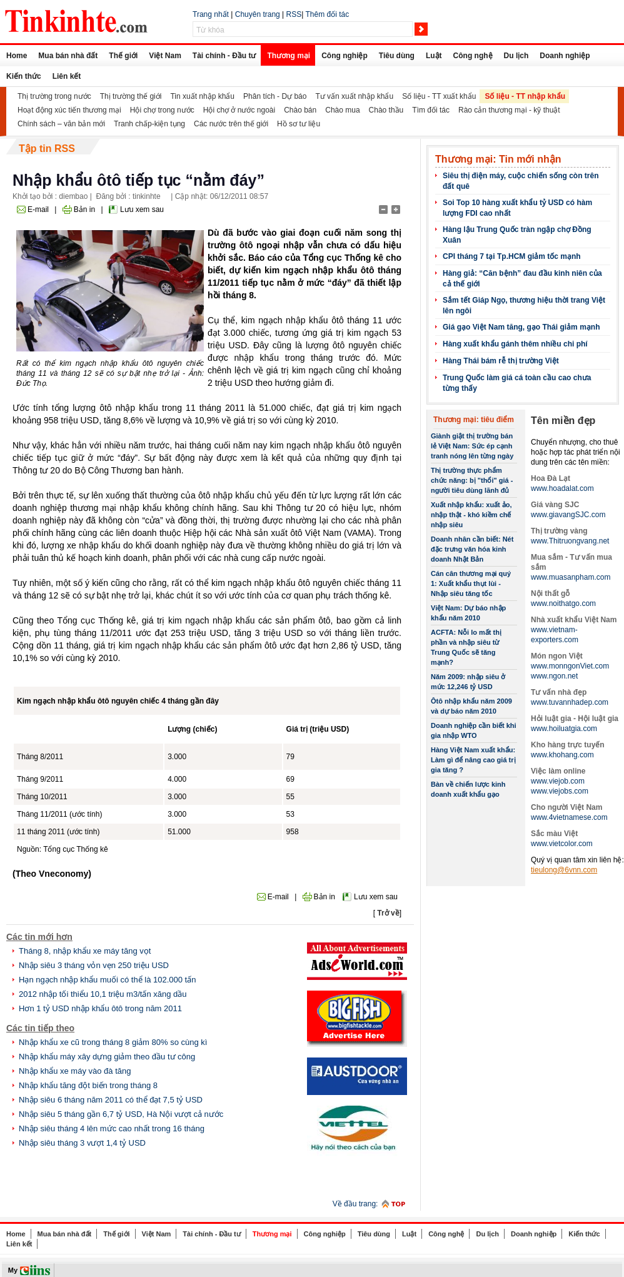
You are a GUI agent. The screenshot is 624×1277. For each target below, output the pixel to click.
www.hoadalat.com (562, 488)
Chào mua (342, 110)
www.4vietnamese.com (569, 817)
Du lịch (516, 55)
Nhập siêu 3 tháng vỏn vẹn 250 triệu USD (94, 965)
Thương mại (288, 55)
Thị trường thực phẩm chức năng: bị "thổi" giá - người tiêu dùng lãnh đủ (472, 480)
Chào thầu (386, 110)
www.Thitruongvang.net (570, 541)
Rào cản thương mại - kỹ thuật (509, 110)
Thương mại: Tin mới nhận (498, 159)
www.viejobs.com (559, 791)
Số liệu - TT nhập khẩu (525, 96)
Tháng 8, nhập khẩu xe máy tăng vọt (85, 951)
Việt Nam (165, 55)
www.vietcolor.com (562, 843)
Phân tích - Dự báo (274, 96)
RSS (294, 14)
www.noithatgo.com (563, 603)
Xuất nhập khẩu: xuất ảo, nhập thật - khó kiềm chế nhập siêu (471, 514)
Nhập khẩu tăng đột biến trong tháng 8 (88, 1085)
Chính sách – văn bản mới (61, 123)
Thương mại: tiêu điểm (473, 419)
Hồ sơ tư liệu (298, 123)
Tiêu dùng (397, 55)
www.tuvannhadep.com (569, 702)
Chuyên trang (257, 14)
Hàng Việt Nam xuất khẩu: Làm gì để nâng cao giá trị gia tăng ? (473, 760)
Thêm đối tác (327, 14)
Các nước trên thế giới (231, 123)
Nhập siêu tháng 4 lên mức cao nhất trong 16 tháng (111, 1128)
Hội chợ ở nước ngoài (239, 110)
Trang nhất (211, 14)
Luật (434, 55)
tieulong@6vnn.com (564, 870)
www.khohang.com (562, 754)
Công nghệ (473, 55)
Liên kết (67, 76)
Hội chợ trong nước (162, 110)
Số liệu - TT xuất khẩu (439, 96)
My (13, 1270)
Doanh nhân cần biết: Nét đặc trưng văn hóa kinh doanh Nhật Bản (472, 549)
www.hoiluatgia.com (564, 728)
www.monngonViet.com (570, 666)
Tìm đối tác (431, 110)
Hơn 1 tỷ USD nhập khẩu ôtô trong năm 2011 (100, 1008)
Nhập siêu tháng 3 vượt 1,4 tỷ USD (82, 1143)
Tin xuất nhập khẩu (202, 96)
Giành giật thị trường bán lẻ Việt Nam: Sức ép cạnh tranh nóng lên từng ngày (472, 446)
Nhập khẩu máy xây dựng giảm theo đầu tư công (107, 1056)
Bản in (84, 209)
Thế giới (123, 55)
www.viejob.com (558, 781)
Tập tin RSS (47, 148)
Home (16, 55)
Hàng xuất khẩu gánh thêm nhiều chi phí (515, 344)
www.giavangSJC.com (568, 514)
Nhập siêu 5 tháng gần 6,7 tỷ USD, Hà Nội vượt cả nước (121, 1114)
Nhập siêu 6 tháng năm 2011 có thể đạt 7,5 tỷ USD (111, 1099)
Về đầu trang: (355, 1203)
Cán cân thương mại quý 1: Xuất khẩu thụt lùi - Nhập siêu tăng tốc (471, 583)
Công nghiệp (344, 55)
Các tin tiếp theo (40, 1028)
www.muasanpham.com (570, 577)
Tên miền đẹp (563, 420)
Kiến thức (23, 76)
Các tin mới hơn (39, 937)
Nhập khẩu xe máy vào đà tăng (75, 1071)
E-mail (38, 209)
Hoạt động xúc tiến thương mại (69, 110)
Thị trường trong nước (54, 96)
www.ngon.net (554, 676)
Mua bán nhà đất (68, 55)
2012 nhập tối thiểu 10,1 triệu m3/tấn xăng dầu (103, 994)
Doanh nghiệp (565, 55)
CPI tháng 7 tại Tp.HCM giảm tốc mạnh (512, 256)
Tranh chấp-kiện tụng (149, 123)
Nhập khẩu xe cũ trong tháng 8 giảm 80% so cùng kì (113, 1042)
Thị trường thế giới (131, 96)
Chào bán (300, 110)
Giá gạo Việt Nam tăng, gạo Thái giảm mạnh (521, 327)
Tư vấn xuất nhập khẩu (354, 96)
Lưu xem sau (142, 209)
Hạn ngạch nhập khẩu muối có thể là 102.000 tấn (107, 979)
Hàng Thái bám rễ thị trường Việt (501, 360)
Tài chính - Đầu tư (224, 55)
